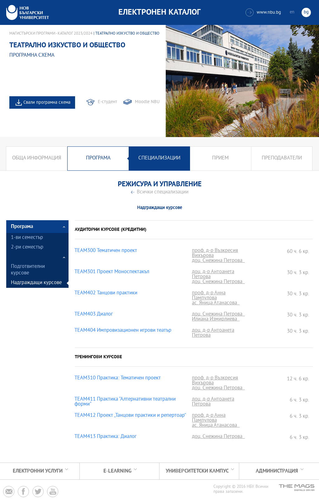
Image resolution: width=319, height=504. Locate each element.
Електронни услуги (38, 471)
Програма (98, 158)
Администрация (277, 471)
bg (306, 12)
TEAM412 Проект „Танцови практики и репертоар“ (130, 415)
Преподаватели (282, 158)
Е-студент (107, 102)
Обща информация (36, 158)
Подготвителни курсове (28, 270)
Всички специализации (162, 192)
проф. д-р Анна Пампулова (209, 296)
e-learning (117, 471)
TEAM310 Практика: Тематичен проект (117, 378)
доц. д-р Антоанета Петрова (213, 275)
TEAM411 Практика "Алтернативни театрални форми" (125, 402)
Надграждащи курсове (36, 283)
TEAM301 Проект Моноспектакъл (111, 272)
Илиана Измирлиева (216, 319)
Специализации (159, 158)
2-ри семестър (27, 247)
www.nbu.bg (263, 12)
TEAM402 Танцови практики (105, 293)
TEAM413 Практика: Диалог (105, 437)
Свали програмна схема (46, 103)
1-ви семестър (27, 238)
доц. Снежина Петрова (218, 261)
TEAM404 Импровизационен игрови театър (122, 330)
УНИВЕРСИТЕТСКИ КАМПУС (197, 471)
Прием (220, 158)
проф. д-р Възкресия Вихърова (215, 254)
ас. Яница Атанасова (216, 303)
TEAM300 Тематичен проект (105, 251)
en (292, 12)
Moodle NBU (147, 102)
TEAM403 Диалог (93, 314)
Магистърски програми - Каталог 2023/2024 (51, 33)
